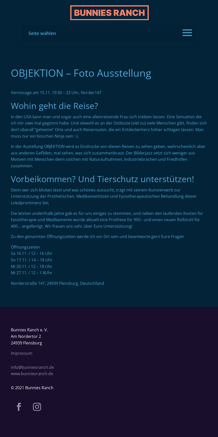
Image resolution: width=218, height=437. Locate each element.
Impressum (21, 353)
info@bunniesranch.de (32, 367)
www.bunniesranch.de (32, 373)
